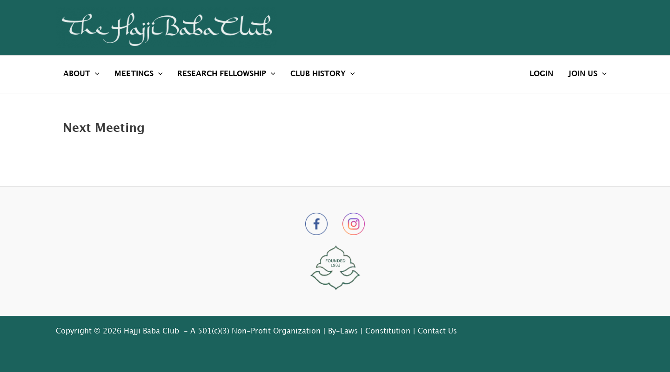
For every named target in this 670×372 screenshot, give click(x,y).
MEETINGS (138, 74)
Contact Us (437, 331)
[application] (95, 74)
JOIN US (587, 74)
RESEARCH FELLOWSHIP (226, 74)
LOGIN (541, 74)
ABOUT (81, 74)
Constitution (387, 331)
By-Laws (343, 331)
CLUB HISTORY (322, 74)
